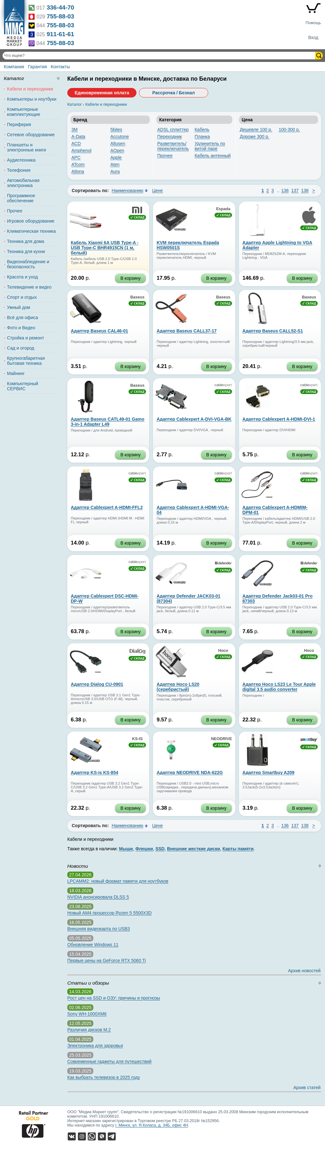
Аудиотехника (21, 160)
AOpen (117, 150)
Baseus (137, 297)
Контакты (60, 66)
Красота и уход (22, 276)
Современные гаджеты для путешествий (109, 1061)
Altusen (117, 143)
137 (295, 190)
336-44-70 (60, 7)
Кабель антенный (212, 155)
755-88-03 (60, 16)
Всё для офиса (22, 317)
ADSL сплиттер (173, 129)
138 (304, 190)
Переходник (169, 136)
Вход (313, 37)
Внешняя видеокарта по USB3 (98, 928)
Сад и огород (20, 348)
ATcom (78, 164)
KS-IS (137, 739)
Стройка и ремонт (25, 337)
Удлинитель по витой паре (210, 146)
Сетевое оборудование (31, 134)
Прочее (165, 155)
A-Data (78, 136)
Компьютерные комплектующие (23, 112)
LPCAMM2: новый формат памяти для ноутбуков (117, 881)
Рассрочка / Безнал (173, 92)
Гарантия (37, 66)
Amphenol (81, 150)
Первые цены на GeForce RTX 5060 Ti (106, 960)
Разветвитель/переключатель (173, 146)
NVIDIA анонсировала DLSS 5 (98, 897)
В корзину (130, 278)
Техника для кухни (26, 251)
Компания (14, 66)
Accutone (119, 136)
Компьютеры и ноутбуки (31, 99)
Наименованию (127, 190)
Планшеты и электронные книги (26, 147)
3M (74, 129)
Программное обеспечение (21, 198)
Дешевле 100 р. (256, 129)
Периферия (19, 124)
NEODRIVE (221, 739)
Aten (115, 164)
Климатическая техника (31, 231)
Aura (115, 171)
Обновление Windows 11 (92, 944)
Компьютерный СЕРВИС (22, 386)
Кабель (202, 129)
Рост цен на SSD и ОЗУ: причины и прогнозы (113, 997)
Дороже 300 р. (254, 136)
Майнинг (16, 373)
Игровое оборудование (31, 221)
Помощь (313, 23)
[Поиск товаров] (159, 55)
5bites (116, 129)
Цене (157, 190)
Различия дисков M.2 (89, 1029)
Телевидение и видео (29, 287)
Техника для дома (25, 241)
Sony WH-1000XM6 (87, 1013)
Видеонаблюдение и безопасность (28, 264)
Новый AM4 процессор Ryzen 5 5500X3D (109, 912)
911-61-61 (60, 34)
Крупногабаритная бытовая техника (26, 361)
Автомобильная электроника (23, 183)
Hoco (223, 650)
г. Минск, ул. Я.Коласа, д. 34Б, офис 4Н (151, 1125)
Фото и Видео (21, 327)
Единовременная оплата (102, 92)
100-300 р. (289, 129)
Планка (202, 136)
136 (285, 190)
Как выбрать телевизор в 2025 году (103, 1077)
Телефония (18, 170)
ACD (76, 143)
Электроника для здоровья (95, 1045)
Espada (223, 209)
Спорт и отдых (22, 297)
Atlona (77, 171)
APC (76, 157)
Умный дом (18, 307)
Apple (116, 157)
